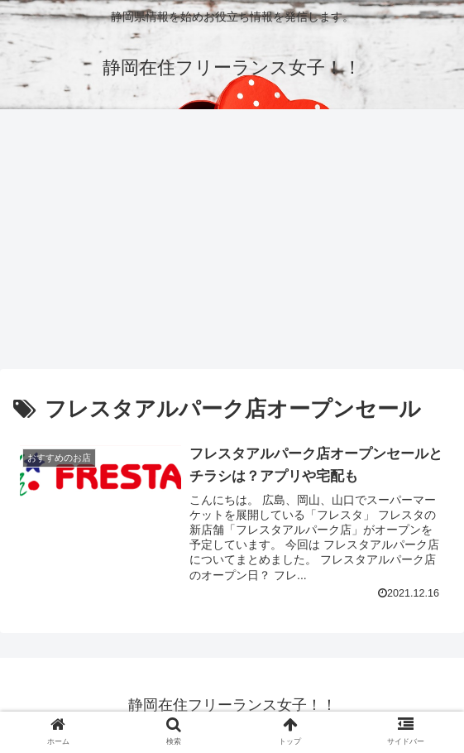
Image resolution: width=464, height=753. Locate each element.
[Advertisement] (232, 245)
